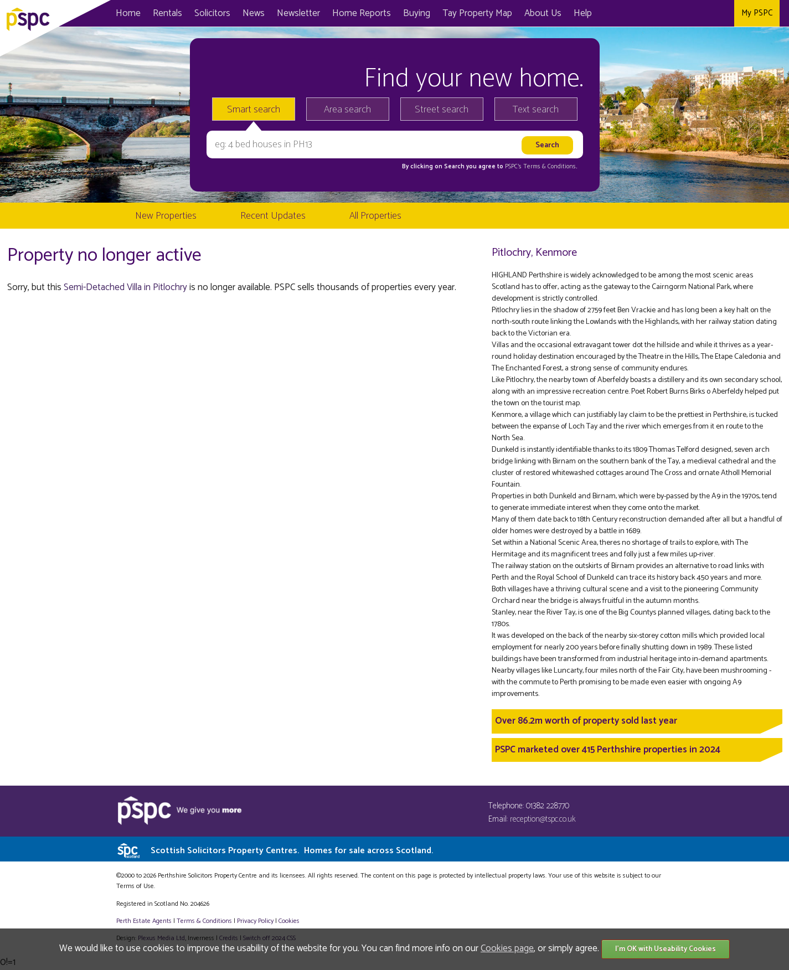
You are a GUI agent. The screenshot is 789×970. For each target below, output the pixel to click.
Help (583, 13)
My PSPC (756, 13)
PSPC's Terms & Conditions (540, 167)
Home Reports (361, 13)
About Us (542, 13)
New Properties (166, 216)
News (254, 13)
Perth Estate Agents (144, 921)
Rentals (167, 13)
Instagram (722, 13)
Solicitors (212, 13)
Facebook (677, 13)
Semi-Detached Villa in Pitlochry (125, 287)
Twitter (700, 13)
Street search (441, 109)
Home (128, 13)
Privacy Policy (255, 921)
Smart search (253, 109)
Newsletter (298, 13)
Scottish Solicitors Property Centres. (292, 850)
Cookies (289, 921)
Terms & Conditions (204, 921)
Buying (416, 13)
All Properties (375, 216)
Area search (347, 109)
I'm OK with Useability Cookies (665, 949)
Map (477, 13)
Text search (536, 109)
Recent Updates (273, 216)
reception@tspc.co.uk (543, 819)
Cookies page (507, 948)
